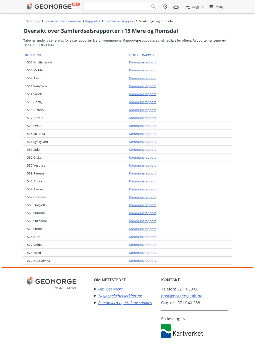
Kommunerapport (142, 62)
